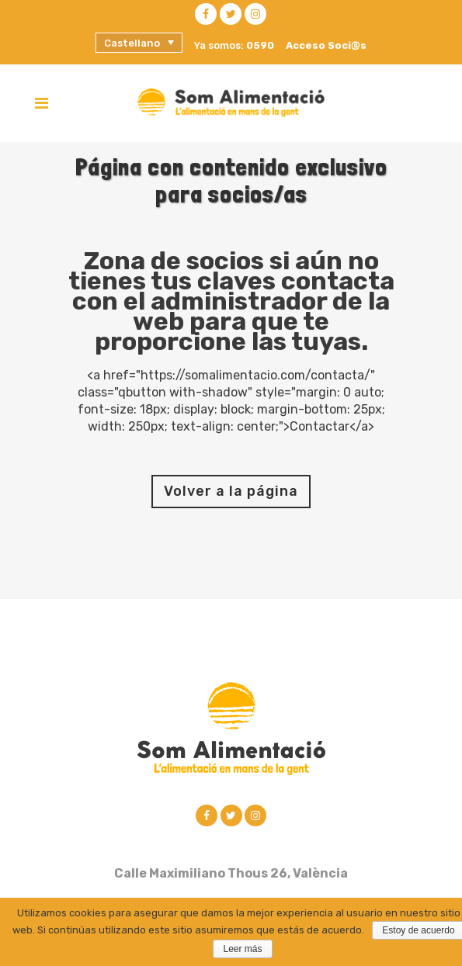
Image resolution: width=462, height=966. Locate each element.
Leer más (242, 948)
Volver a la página (231, 491)
